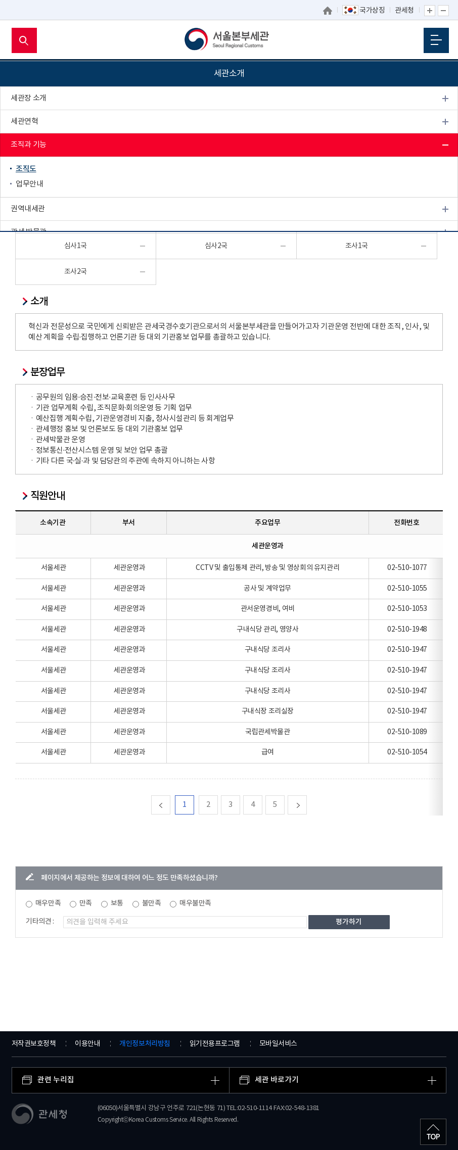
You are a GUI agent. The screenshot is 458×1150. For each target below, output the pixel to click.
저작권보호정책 (34, 1044)
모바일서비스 (278, 1044)
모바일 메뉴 (436, 40)
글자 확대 (429, 10)
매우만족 (48, 903)
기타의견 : (40, 922)
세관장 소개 (29, 98)
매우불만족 (195, 903)
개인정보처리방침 (144, 1043)
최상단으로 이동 (433, 1131)
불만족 (151, 903)
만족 (85, 903)
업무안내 (29, 184)
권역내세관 (28, 209)
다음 (306, 804)
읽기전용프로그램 (215, 1044)
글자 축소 (443, 10)
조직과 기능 (29, 144)
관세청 (404, 11)
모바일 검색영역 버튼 (24, 40)
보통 (117, 903)
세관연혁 (24, 121)
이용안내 (87, 1044)
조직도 (26, 169)
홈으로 (328, 10)
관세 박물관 (29, 232)
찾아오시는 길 (32, 278)
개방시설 (24, 255)
